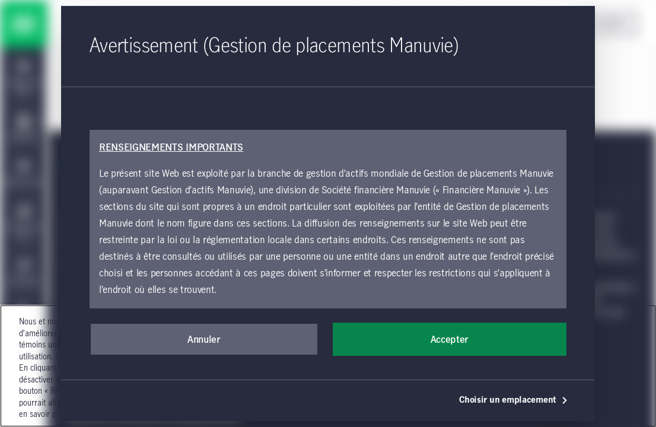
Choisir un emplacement (513, 400)
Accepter (450, 340)
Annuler (204, 340)
